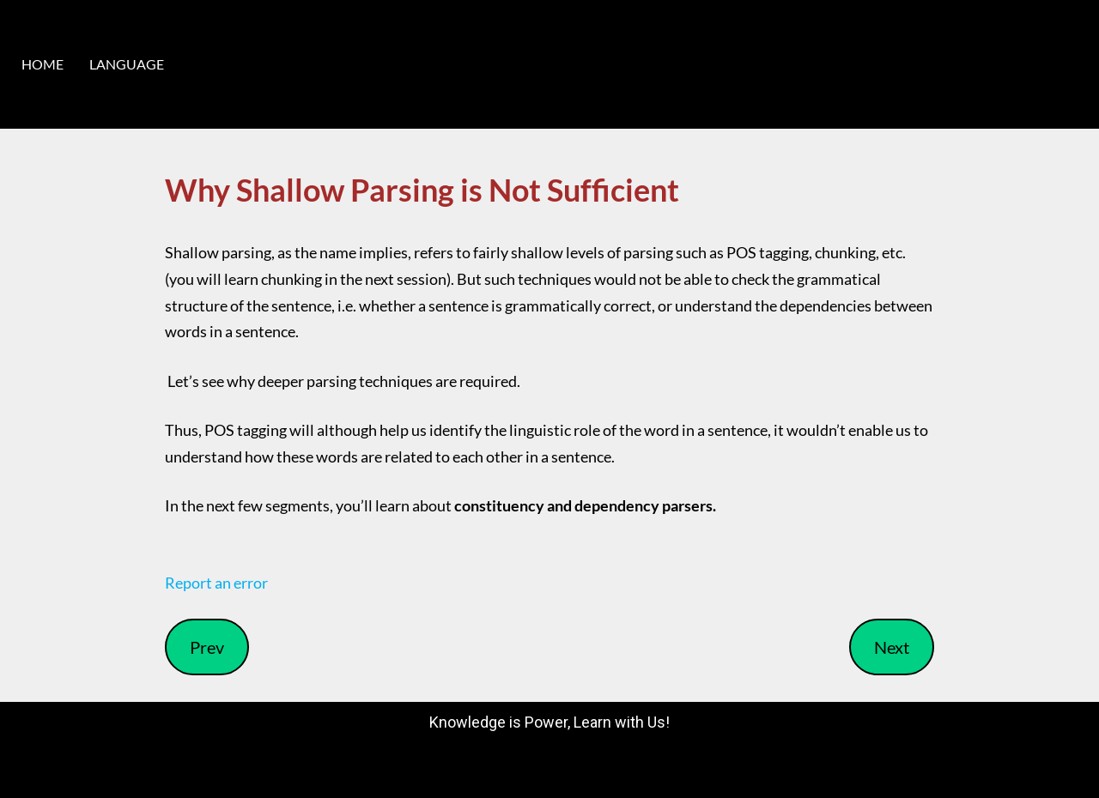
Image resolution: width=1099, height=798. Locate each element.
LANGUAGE (126, 64)
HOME (42, 64)
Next (891, 647)
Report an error (216, 582)
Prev (207, 647)
